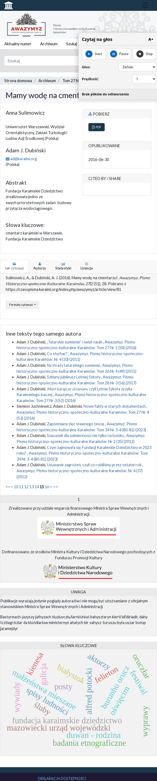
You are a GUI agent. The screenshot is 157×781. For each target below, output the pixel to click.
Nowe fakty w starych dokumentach (115, 406)
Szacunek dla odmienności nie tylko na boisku (86, 435)
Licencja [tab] (87, 266)
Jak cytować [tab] (14, 266)
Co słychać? (57, 353)
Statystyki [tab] (63, 266)
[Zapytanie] (65, 61)
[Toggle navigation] (145, 5)
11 (21, 486)
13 (31, 486)
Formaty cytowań (21, 304)
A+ (150, 39)
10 (16, 486)
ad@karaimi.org (23, 158)
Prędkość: (90, 78)
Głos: (86, 67)
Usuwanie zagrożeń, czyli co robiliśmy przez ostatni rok (94, 464)
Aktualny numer (17, 43)
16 (47, 486)
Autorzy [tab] (39, 266)
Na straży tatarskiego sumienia (74, 365)
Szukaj (71, 43)
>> (55, 486)
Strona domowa (18, 80)
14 (36, 486)
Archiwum (48, 43)
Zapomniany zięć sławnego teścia (76, 424)
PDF (96, 127)
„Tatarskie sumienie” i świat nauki (75, 342)
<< (8, 486)
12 (26, 486)
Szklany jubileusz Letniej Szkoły (74, 377)
